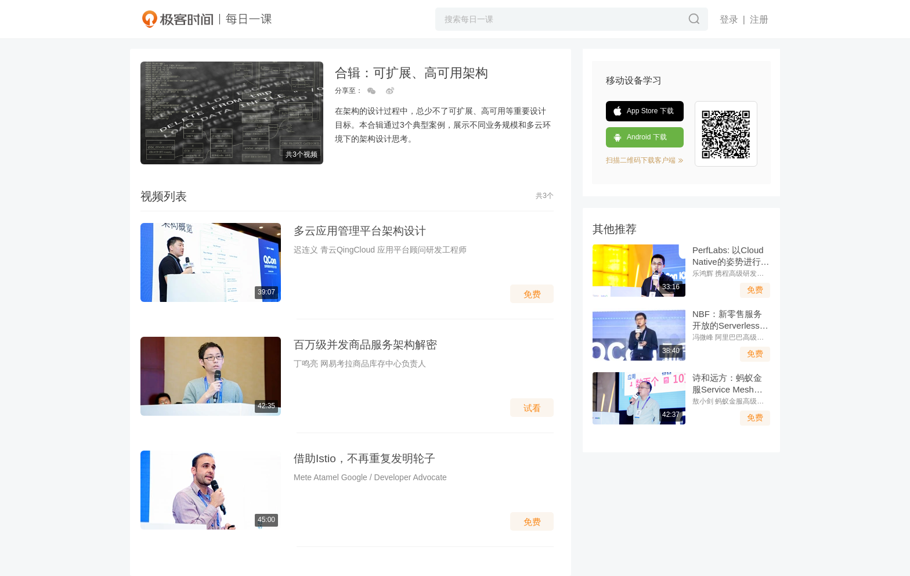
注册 (759, 19)
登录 (729, 19)
